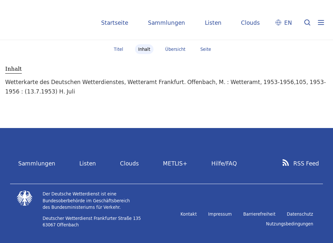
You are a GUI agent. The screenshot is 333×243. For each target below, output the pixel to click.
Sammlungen (166, 22)
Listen (213, 22)
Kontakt (188, 214)
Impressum (220, 214)
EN (288, 22)
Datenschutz (300, 214)
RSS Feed (306, 163)
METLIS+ (175, 163)
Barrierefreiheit (259, 214)
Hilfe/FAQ (224, 163)
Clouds (250, 22)
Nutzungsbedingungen (289, 223)
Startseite (114, 22)
